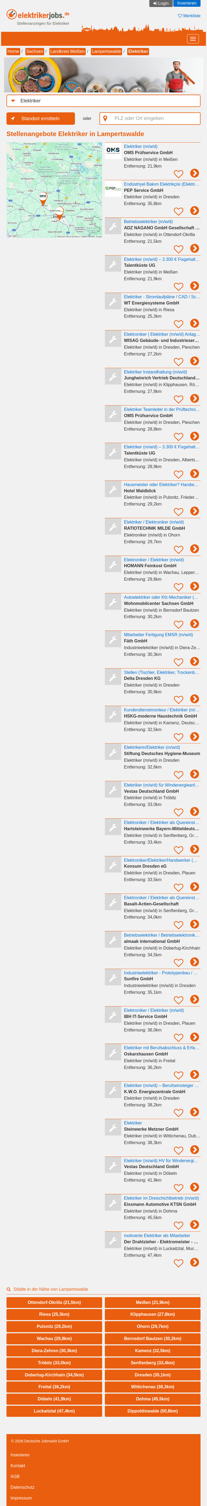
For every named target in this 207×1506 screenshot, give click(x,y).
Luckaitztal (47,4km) (54, 1411)
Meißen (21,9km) (152, 1302)
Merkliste (189, 15)
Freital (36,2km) (54, 1386)
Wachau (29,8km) (54, 1338)
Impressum (21, 1498)
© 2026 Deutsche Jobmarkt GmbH (40, 1441)
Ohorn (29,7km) (152, 1326)
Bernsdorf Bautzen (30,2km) (152, 1338)
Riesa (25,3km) (54, 1314)
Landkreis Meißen (67, 51)
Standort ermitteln (40, 118)
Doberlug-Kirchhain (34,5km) (54, 1375)
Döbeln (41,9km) (54, 1399)
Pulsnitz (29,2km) (54, 1326)
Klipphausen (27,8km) (152, 1314)
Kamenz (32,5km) (152, 1350)
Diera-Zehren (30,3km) (54, 1350)
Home (13, 51)
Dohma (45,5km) (153, 1399)
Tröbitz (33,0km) (54, 1362)
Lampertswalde (106, 51)
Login (163, 3)
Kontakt (18, 1465)
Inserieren (186, 3)
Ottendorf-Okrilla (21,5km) (54, 1302)
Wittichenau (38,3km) (152, 1386)
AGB (15, 1476)
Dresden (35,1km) (153, 1375)
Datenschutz (22, 1487)
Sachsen (34, 51)
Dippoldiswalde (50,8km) (152, 1411)
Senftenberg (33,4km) (153, 1362)
